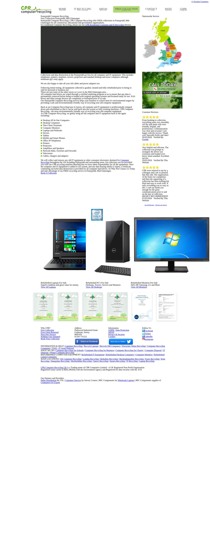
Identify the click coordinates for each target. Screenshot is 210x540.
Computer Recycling (122, 271)
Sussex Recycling (121, 498)
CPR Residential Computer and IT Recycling (98, 83)
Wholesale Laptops (127, 529)
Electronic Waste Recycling (134, 474)
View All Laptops (54, 365)
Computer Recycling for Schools (68, 481)
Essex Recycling (152, 495)
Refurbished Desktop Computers (115, 488)
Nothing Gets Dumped (49, 445)
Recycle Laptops (89, 474)
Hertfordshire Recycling (83, 498)
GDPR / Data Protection (117, 434)
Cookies (111, 445)
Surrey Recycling (103, 498)
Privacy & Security (115, 441)
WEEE (110, 438)
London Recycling (88, 495)
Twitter (146, 439)
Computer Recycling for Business (99, 481)
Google (165, 201)
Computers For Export (50, 533)
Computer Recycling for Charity (130, 481)
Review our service (170, 271)
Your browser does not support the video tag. (88, 111)
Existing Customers (200, 2)
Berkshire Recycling (107, 495)
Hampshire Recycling (61, 498)
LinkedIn (147, 443)
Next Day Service (47, 441)
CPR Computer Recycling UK (53, 508)
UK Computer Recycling (68, 495)
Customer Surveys (73, 529)
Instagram (148, 446)
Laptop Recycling (151, 498)
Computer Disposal (155, 481)
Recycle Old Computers (109, 474)
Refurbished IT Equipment (87, 488)
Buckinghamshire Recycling (130, 495)
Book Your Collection (49, 454)
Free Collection (47, 434)
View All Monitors (145, 365)
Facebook (148, 435)
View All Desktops (99, 365)
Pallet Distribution (49, 529)
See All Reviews (153, 271)
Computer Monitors (140, 488)
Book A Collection (53, 296)
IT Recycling (136, 498)
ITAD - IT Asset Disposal (63, 478)
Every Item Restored (49, 438)
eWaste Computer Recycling (63, 485)
